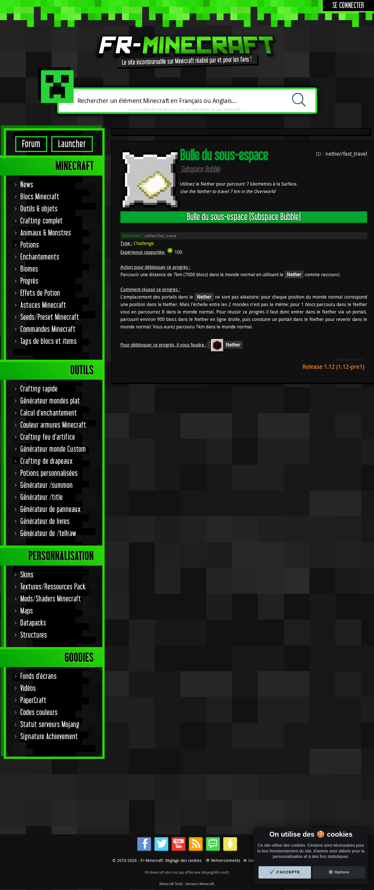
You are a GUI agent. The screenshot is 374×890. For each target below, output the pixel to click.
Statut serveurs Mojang (50, 724)
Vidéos (28, 688)
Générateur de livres (45, 521)
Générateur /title (41, 497)
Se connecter (348, 5)
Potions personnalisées (49, 473)
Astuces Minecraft (43, 305)
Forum (31, 144)
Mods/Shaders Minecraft (50, 599)
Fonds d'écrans (38, 676)
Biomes (29, 269)
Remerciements (225, 860)
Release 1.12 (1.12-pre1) (333, 367)
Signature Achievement (49, 737)
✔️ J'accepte (284, 872)
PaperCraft (33, 700)
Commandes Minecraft (48, 329)
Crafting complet (41, 221)
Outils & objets (39, 209)
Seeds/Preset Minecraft (49, 317)
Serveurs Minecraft (199, 883)
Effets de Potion (40, 293)
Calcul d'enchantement (48, 413)
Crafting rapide (39, 389)
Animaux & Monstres (45, 233)
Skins (27, 575)
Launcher (72, 144)
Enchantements (39, 257)
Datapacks (33, 623)
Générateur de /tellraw (48, 533)
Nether (294, 274)
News (26, 185)
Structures (33, 635)
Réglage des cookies (183, 860)
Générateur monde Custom (53, 449)
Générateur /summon (46, 485)
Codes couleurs (39, 712)
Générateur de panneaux (50, 509)
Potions (29, 245)
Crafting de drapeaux (46, 461)
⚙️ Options (338, 872)
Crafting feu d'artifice (47, 437)
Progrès (29, 281)
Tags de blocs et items (48, 341)
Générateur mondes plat (50, 401)
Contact (255, 860)
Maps (26, 611)
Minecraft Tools (171, 883)
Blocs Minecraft (39, 197)
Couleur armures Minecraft (53, 425)
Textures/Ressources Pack (53, 587)
